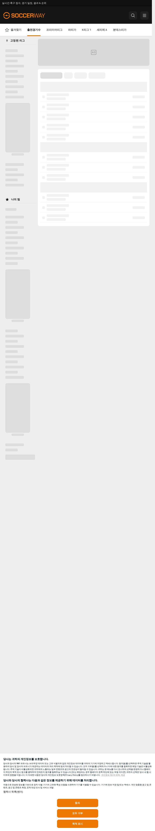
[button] (133, 15)
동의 (77, 803)
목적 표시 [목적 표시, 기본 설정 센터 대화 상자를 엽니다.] (77, 823)
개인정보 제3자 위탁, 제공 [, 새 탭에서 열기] (113, 775)
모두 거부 (77, 813)
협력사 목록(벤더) (13, 791)
